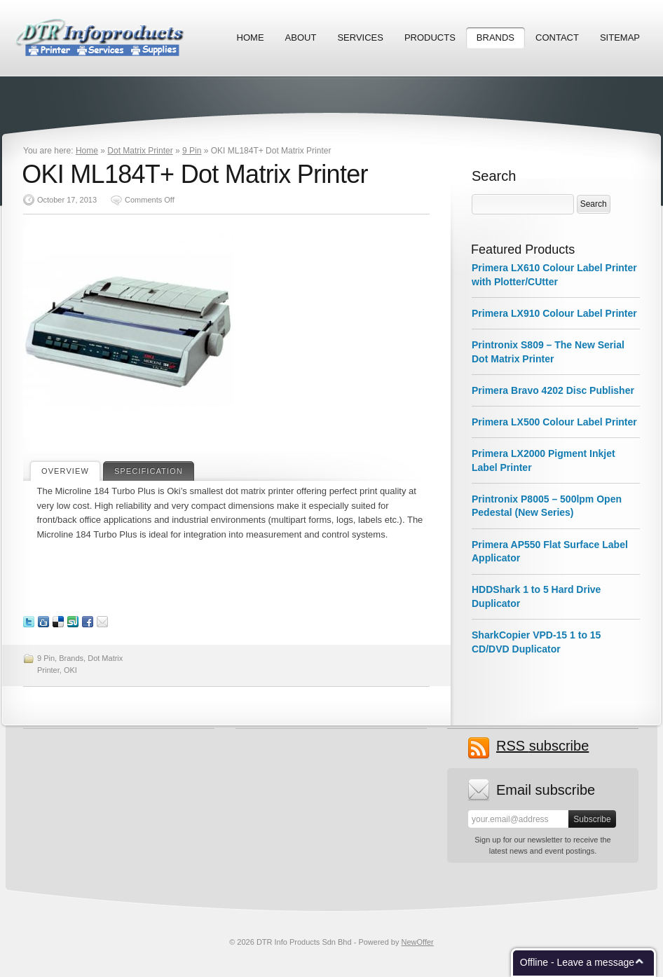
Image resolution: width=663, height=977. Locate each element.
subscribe (542, 746)
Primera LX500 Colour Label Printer (554, 422)
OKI (70, 670)
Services (360, 37)
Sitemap (620, 37)
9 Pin (191, 151)
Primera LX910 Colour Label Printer (554, 313)
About (301, 37)
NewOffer (418, 942)
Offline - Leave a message (577, 962)
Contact (557, 37)
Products (430, 37)
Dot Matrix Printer (139, 151)
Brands (495, 37)
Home (250, 37)
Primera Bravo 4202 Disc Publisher (553, 390)
